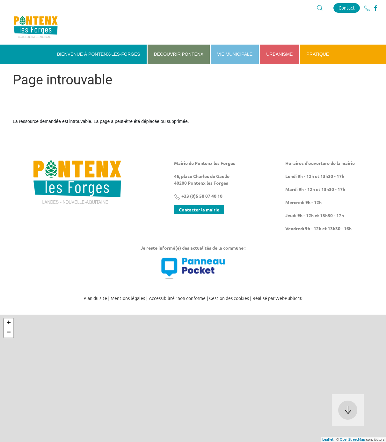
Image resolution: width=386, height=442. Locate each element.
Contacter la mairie (199, 209)
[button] (320, 8)
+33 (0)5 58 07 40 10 (198, 196)
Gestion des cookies (229, 298)
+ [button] (9, 323)
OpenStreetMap (352, 439)
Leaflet (327, 439)
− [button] (9, 333)
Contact (347, 8)
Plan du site (95, 298)
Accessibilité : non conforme (177, 298)
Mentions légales (128, 298)
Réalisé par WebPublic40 (277, 298)
